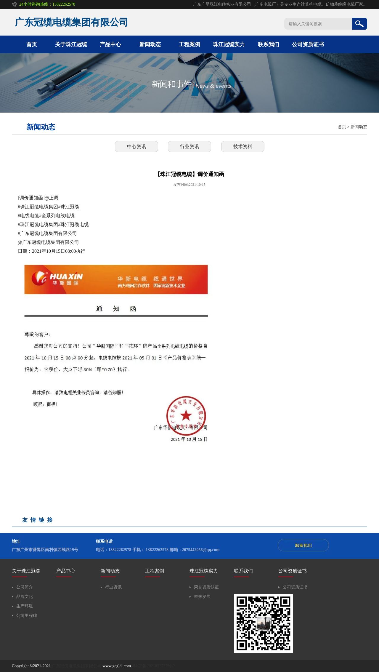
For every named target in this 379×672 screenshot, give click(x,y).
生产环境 (24, 606)
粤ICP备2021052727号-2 (153, 666)
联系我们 (268, 44)
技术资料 (242, 146)
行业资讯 (189, 146)
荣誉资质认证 (206, 587)
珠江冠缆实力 (229, 44)
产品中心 (110, 44)
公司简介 (24, 587)
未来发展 (202, 596)
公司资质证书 (308, 44)
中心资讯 (136, 146)
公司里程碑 (26, 615)
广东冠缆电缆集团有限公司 (77, 666)
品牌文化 (24, 596)
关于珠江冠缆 (71, 44)
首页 (31, 44)
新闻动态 (150, 44)
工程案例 (189, 44)
